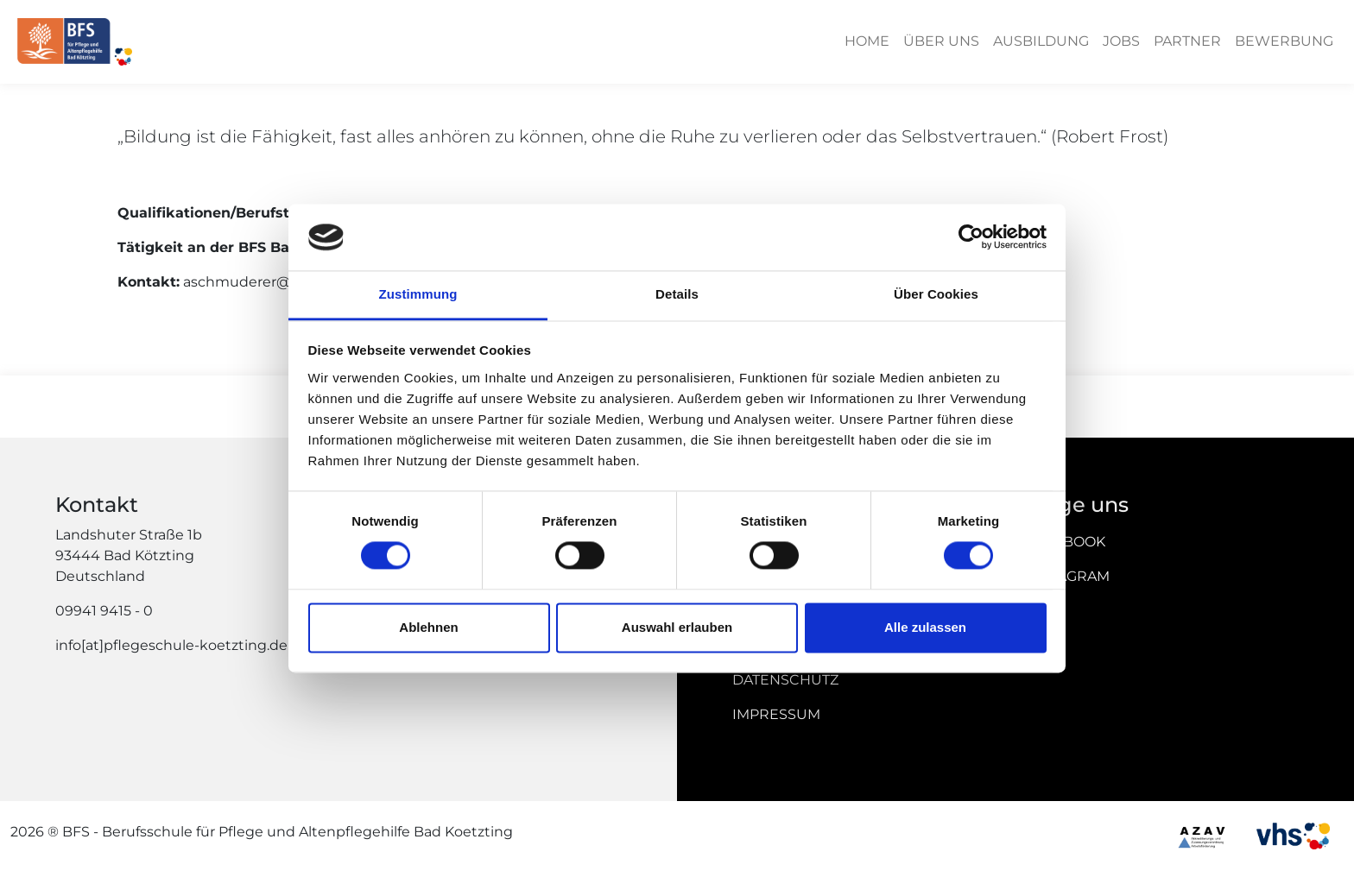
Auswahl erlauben (677, 627)
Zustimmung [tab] (418, 294)
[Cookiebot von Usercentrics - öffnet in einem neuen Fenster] (971, 237)
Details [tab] (677, 294)
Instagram (1068, 576)
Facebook (1065, 541)
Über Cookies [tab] (936, 294)
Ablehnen (428, 627)
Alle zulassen (925, 627)
